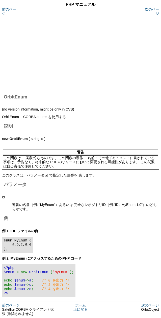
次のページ (150, 305)
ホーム (80, 305)
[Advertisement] (81, 55)
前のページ (11, 305)
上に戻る (80, 309)
